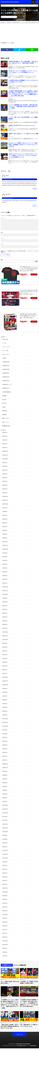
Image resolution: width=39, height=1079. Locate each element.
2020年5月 (4, 703)
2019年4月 (4, 748)
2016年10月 (5, 831)
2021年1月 (4, 673)
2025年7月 (4, 470)
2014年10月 (5, 891)
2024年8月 (4, 511)
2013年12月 (5, 914)
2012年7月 (4, 948)
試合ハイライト (5, 422)
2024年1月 (4, 537)
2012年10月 (5, 944)
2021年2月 (4, 669)
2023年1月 (4, 583)
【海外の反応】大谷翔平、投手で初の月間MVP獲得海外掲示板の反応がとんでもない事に (10, 1026)
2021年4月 (4, 662)
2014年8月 (4, 895)
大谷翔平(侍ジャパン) (7, 384)
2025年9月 (4, 462)
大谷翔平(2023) (12, 16)
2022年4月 (4, 617)
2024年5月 (4, 522)
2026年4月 (4, 436)
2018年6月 (4, 782)
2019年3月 (4, 752)
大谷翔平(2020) (5, 369)
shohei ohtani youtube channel (23, 1043)
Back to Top (19, 1034)
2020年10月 (5, 684)
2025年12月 (5, 451)
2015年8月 (4, 865)
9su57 (7, 175)
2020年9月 (4, 688)
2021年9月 (4, 643)
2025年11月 (5, 455)
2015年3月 (4, 880)
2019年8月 (4, 733)
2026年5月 (4, 432)
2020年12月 (5, 677)
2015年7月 (4, 869)
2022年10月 (5, 594)
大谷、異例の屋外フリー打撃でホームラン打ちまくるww (29, 1025)
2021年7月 (4, 650)
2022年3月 (4, 620)
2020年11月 (5, 681)
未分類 (3, 407)
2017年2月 (4, 820)
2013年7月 (4, 918)
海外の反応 (4, 410)
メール (2, 238)
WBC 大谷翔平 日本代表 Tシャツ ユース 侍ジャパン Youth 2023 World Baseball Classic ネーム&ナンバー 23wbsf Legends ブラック (29, 268)
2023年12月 (5, 541)
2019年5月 (4, 745)
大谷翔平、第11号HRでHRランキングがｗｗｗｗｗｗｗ (21, 125)
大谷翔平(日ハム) (6, 388)
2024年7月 (4, 515)
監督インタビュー (6, 418)
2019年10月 (5, 726)
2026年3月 (4, 440)
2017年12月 (5, 805)
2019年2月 (4, 756)
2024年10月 (5, 504)
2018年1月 (4, 801)
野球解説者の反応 (6, 425)
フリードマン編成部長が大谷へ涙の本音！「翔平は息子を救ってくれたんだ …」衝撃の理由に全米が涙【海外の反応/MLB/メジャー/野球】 (23, 106)
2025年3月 (4, 485)
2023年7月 (4, 560)
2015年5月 (4, 873)
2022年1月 (4, 628)
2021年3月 (4, 666)
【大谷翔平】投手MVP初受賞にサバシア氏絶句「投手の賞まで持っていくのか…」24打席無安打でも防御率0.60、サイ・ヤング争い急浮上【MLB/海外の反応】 (29, 1003)
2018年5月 (4, 786)
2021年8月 (4, 647)
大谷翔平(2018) (5, 361)
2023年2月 (4, 579)
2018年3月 (4, 794)
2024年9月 (4, 507)
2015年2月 (4, 884)
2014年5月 (4, 907)
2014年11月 (5, 888)
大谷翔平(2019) (5, 365)
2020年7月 (4, 696)
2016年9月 (4, 835)
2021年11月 (5, 635)
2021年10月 (5, 639)
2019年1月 (4, 760)
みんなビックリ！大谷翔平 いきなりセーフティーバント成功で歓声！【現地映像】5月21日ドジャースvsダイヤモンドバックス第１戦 (23, 144)
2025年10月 (5, 458)
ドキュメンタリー (6, 346)
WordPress (33, 1045)
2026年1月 (4, 447)
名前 (2, 232)
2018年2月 (4, 797)
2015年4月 (4, 876)
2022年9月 (4, 598)
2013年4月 (4, 929)
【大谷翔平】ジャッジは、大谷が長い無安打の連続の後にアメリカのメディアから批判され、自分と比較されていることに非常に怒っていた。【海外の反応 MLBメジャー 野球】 (10, 1004)
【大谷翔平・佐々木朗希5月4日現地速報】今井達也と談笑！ (29, 982)
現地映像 (4, 414)
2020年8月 (4, 692)
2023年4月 (4, 571)
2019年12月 (5, 718)
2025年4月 (4, 481)
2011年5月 (4, 955)
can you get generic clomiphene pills (24, 183)
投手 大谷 (4, 403)
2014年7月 (4, 899)
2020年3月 (4, 711)
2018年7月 (4, 779)
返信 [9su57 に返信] (34, 188)
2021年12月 (5, 632)
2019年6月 (4, 741)
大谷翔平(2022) (5, 376)
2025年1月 (4, 492)
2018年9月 (4, 771)
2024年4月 (4, 526)
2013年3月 (4, 933)
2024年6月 (4, 519)
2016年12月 (5, 824)
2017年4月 (4, 816)
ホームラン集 (5, 350)
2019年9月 (4, 730)
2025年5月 (4, 477)
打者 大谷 (4, 399)
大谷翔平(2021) (5, 373)
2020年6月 (4, 699)
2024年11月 (5, 500)
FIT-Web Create (21, 1045)
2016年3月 (4, 846)
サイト (2, 244)
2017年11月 (5, 809)
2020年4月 (4, 707)
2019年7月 (4, 737)
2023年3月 (4, 575)
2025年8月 (4, 466)
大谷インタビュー (6, 354)
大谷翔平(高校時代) (6, 392)
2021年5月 (4, 658)
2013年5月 (4, 925)
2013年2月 (4, 937)
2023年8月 (4, 556)
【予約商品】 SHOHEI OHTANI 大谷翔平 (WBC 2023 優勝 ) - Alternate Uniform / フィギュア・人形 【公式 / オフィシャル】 (29, 315)
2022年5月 (4, 613)
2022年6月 (4, 609)
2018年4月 (4, 790)
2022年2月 (4, 624)
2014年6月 (4, 903)
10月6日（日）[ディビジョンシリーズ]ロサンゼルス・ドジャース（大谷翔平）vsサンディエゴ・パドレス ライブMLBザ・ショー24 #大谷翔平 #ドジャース (22, 155)
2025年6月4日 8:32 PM (7, 179)
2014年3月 (4, 910)
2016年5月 (4, 842)
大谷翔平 (4, 358)
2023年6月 (4, 564)
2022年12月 (5, 586)
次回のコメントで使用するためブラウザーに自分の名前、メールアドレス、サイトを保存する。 (19, 252)
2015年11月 (5, 854)
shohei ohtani (5, 339)
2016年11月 (5, 827)
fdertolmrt (8, 194)
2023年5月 (4, 568)
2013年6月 (4, 922)
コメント (3, 218)
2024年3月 (4, 530)
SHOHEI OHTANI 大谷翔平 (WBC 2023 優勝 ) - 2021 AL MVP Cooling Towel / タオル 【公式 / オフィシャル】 (28, 292)
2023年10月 (5, 549)
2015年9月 (4, 861)
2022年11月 (5, 590)
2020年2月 (4, 714)
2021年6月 (4, 654)
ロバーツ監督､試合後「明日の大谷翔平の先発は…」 (10, 982)
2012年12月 (5, 940)
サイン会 (4, 343)
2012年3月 (4, 952)
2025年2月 (4, 488)
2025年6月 (4, 473)
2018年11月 (5, 767)
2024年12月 (5, 496)
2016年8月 (4, 839)
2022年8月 (4, 601)
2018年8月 (4, 775)
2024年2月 (4, 534)
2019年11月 (5, 722)
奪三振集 (4, 395)
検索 (2, 259)
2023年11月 (5, 545)
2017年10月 (5, 812)
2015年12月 (5, 850)
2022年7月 (4, 605)
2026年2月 (4, 443)
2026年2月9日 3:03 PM (7, 198)
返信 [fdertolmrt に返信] (34, 205)
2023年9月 (4, 553)
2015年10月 (5, 858)
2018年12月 (5, 763)
